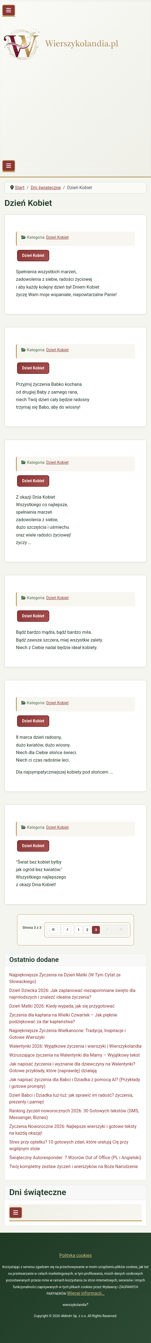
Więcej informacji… (86, 1293)
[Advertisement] (75, 111)
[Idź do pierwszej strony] (53, 929)
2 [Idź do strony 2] (87, 929)
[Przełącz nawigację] (8, 10)
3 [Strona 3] (96, 929)
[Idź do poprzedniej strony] (67, 929)
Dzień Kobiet (57, 237)
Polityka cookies (75, 1255)
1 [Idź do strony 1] (78, 929)
